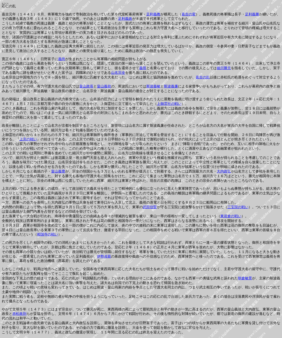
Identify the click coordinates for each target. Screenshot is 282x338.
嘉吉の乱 (203, 77)
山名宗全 (118, 72)
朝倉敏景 (245, 278)
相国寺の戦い (47, 234)
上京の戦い (28, 139)
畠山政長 (86, 86)
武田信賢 (150, 207)
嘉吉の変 (189, 14)
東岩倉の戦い (230, 216)
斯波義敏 (153, 86)
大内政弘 (224, 171)
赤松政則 (19, 314)
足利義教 (153, 14)
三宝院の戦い (238, 207)
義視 (142, 68)
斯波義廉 (171, 86)
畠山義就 (104, 86)
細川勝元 (224, 68)
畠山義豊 (58, 171)
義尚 (61, 59)
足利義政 (125, 18)
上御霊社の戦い (169, 104)
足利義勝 (252, 14)
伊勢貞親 (104, 256)
